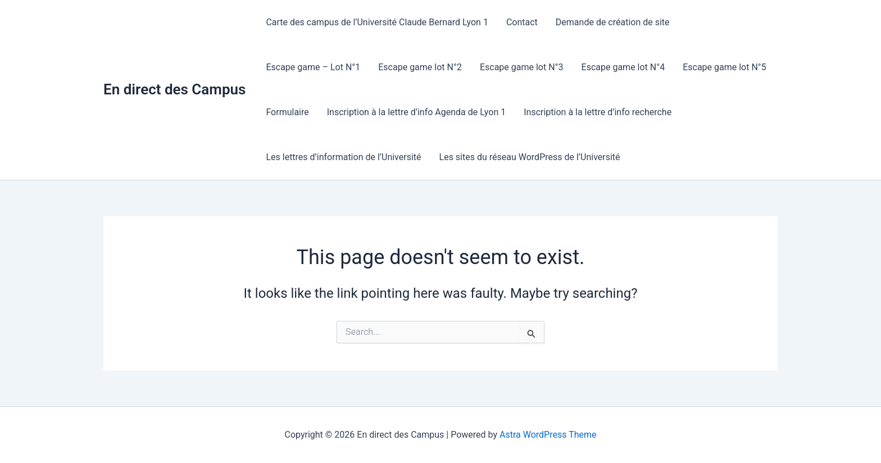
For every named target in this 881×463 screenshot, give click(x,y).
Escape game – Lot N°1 (313, 67)
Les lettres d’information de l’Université (343, 157)
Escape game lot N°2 (420, 67)
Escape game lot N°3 (522, 67)
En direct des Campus (174, 89)
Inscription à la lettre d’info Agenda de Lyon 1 (416, 112)
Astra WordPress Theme (547, 434)
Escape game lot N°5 (724, 67)
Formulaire (287, 112)
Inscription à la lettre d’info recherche (597, 112)
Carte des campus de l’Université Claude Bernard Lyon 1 (377, 22)
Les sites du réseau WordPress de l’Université (529, 157)
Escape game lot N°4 (623, 67)
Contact (522, 22)
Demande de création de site (613, 22)
